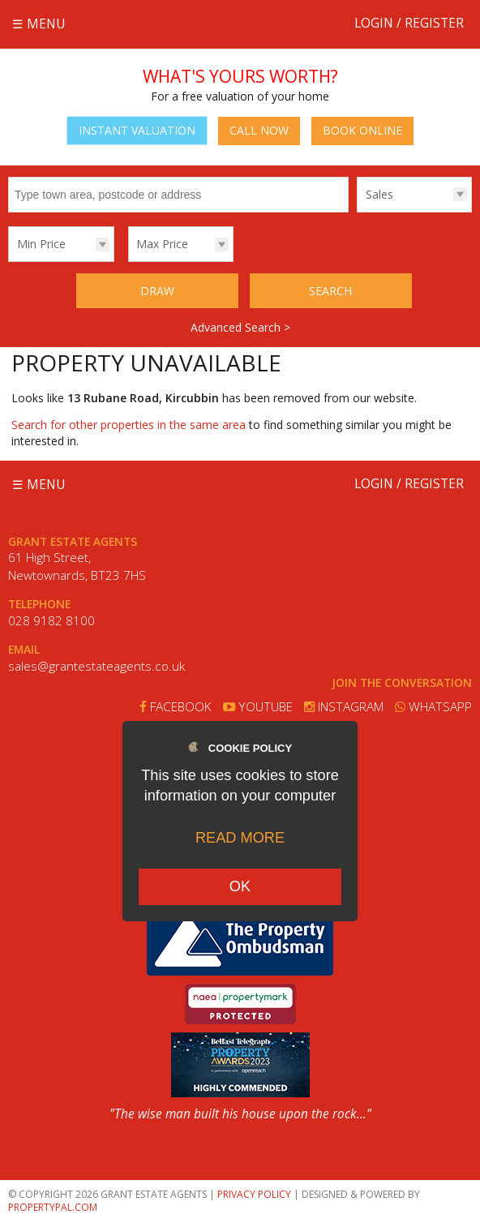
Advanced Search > (240, 327)
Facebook (175, 706)
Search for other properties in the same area (128, 424)
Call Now (259, 130)
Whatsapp (433, 706)
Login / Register (409, 23)
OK (240, 886)
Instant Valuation (137, 130)
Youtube (258, 706)
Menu (46, 23)
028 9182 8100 (51, 620)
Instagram (344, 706)
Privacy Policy (254, 1194)
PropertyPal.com (52, 1207)
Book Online (362, 130)
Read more (240, 838)
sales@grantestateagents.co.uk (96, 666)
